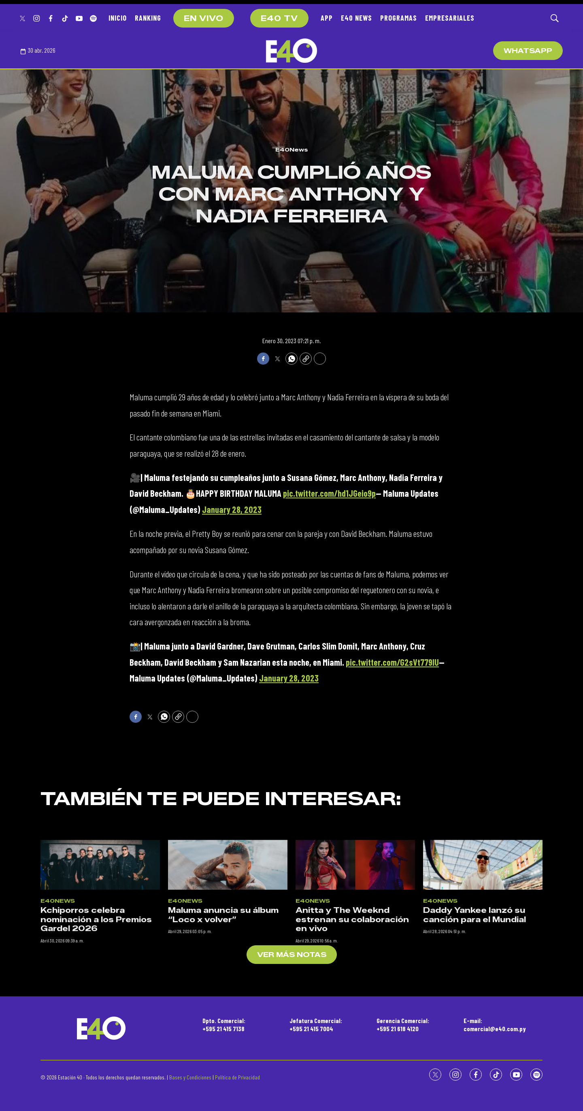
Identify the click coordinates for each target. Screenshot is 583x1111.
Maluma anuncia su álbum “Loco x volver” (223, 988)
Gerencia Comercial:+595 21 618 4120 (403, 1024)
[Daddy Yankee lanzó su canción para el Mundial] (483, 937)
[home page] (291, 50)
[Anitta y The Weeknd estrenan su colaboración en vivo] (355, 937)
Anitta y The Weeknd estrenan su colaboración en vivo (352, 992)
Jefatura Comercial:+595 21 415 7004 (315, 1024)
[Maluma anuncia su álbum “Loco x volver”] (227, 937)
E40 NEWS (356, 17)
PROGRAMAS (398, 17)
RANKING (148, 17)
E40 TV (279, 18)
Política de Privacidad (237, 1077)
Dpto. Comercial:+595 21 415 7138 (223, 1024)
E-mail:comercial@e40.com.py (495, 1024)
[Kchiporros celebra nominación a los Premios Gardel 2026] (100, 937)
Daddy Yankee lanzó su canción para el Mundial (474, 988)
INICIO (118, 17)
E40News (291, 149)
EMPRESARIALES (449, 17)
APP (327, 17)
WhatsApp (528, 51)
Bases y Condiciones (190, 1077)
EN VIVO (203, 18)
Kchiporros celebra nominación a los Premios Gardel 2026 (96, 992)
